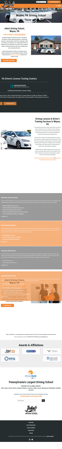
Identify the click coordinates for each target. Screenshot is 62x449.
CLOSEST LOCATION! (9, 60)
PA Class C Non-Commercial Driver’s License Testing (15, 275)
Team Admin (31, 422)
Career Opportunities (31, 425)
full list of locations (15, 54)
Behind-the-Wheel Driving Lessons (11, 269)
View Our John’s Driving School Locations (43, 158)
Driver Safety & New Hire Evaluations (11, 301)
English (38, 1)
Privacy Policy (31, 430)
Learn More (4, 279)
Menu (58, 5)
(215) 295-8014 (19, 34)
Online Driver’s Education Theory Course (12, 273)
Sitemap (31, 433)
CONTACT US (7, 305)
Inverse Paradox (50, 436)
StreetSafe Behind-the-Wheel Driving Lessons (13, 271)
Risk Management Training (9, 297)
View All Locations (24, 396)
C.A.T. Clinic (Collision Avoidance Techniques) (13, 277)
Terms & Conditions (31, 427)
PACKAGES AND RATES (54, 1)
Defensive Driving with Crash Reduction (12, 299)
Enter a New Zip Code (36, 396)
